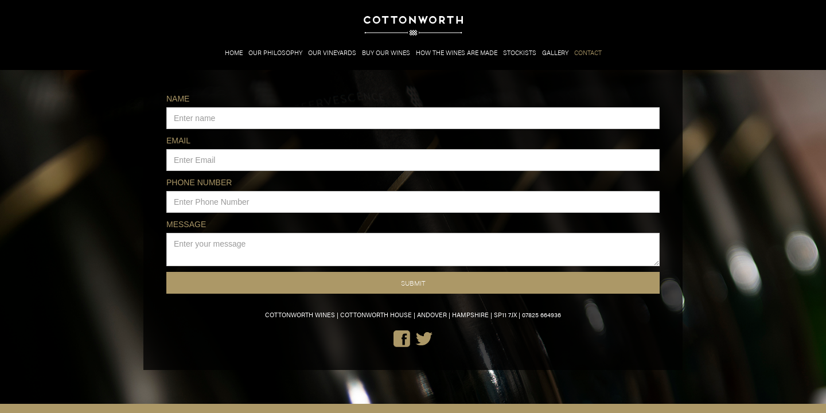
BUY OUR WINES (386, 52)
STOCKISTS (519, 52)
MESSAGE (186, 224)
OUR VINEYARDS (332, 52)
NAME (177, 98)
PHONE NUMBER (199, 182)
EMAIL (178, 140)
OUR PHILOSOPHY (275, 52)
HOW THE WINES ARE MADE (456, 52)
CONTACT (588, 52)
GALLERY (555, 52)
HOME (234, 52)
